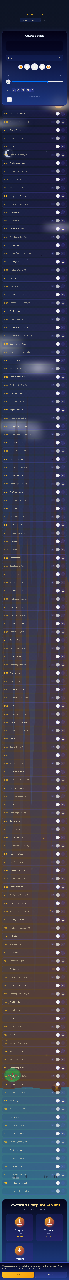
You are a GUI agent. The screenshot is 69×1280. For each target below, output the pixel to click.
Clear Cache (9, 99)
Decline (50, 1275)
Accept (18, 1275)
